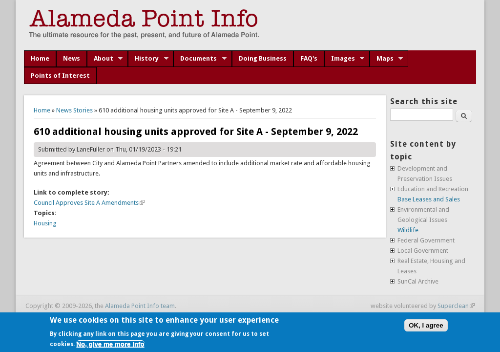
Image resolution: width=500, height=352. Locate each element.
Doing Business (263, 58)
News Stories (74, 110)
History (148, 59)
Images (344, 59)
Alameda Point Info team (140, 305)
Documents (200, 59)
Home (40, 58)
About (105, 59)
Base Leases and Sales (428, 199)
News (71, 58)
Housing (45, 223)
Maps (386, 59)
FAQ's (308, 58)
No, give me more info (110, 344)
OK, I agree (426, 325)
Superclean (456, 305)
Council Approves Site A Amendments (89, 202)
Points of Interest (60, 75)
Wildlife (407, 230)
